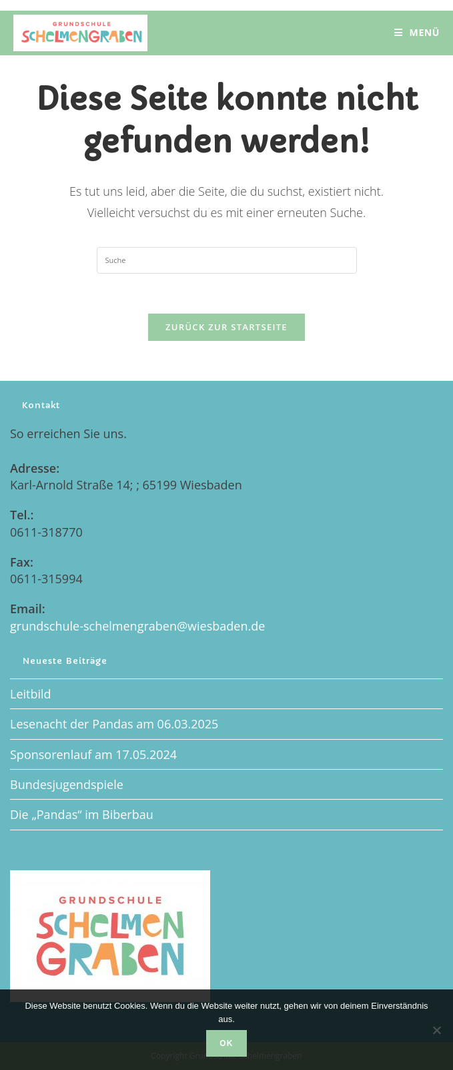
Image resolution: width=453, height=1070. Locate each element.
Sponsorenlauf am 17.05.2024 (93, 754)
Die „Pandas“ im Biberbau (81, 814)
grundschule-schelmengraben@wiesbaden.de (137, 626)
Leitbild (30, 694)
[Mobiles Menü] (417, 33)
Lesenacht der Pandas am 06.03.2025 (114, 724)
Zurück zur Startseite (226, 327)
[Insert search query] (227, 260)
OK (226, 1043)
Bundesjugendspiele (66, 784)
